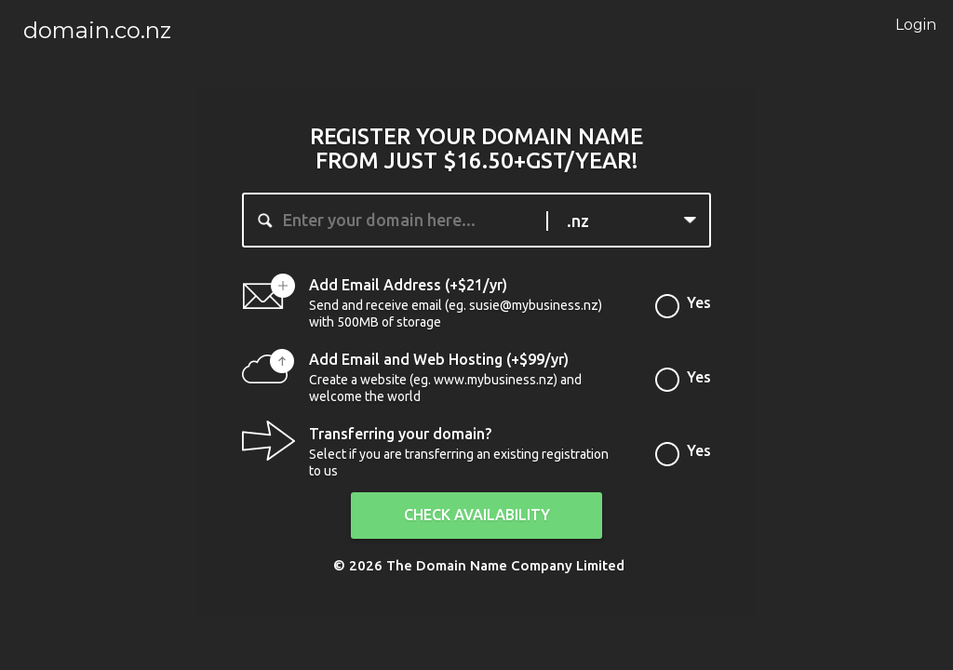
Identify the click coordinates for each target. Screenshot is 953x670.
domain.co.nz (97, 30)
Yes (699, 308)
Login (906, 25)
